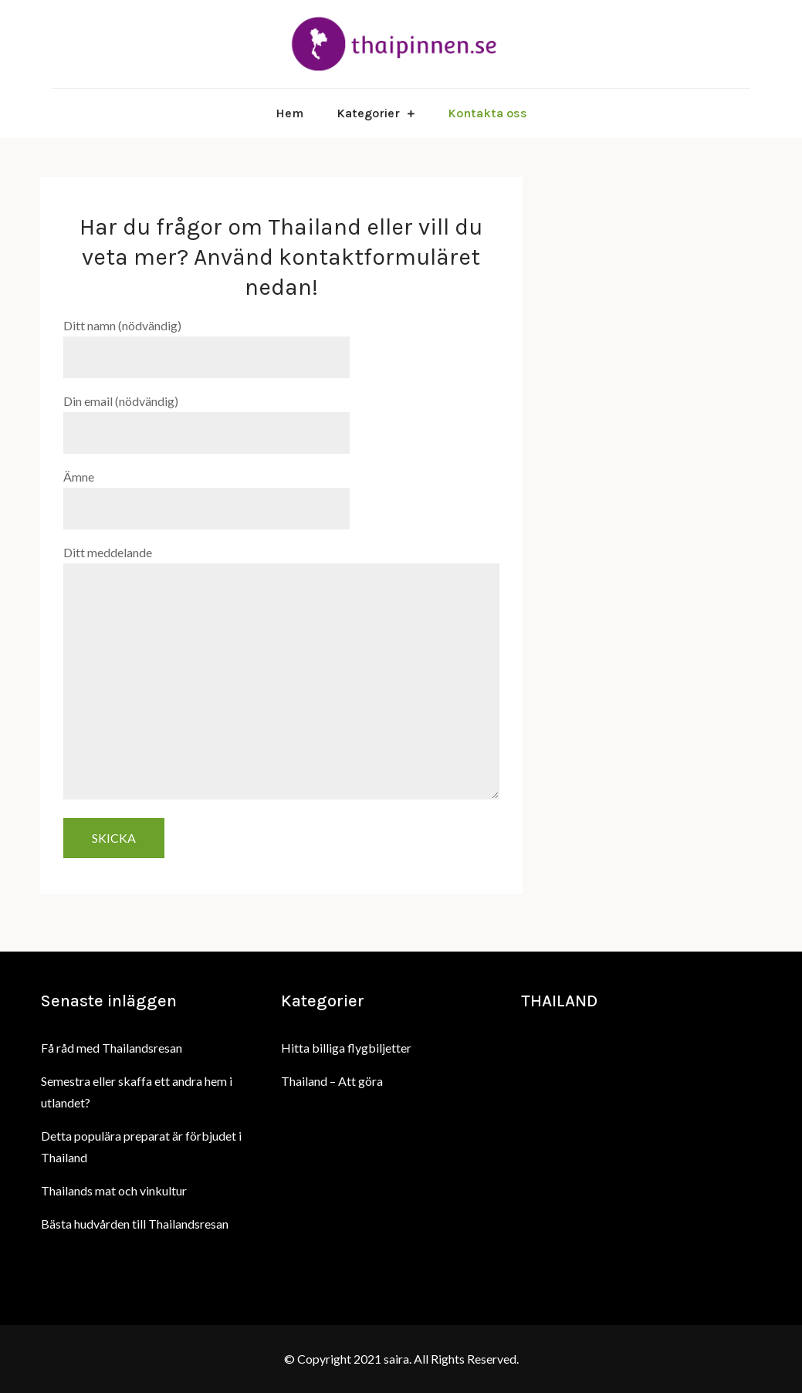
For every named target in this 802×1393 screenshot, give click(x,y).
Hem (289, 113)
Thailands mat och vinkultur (114, 1190)
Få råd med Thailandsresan (111, 1047)
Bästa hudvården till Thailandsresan (134, 1223)
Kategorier (368, 113)
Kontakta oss (487, 113)
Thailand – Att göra (332, 1080)
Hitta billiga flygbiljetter (346, 1047)
